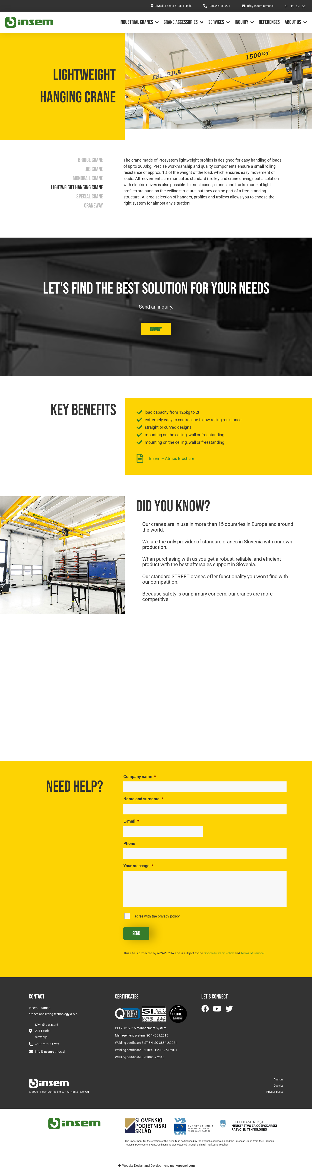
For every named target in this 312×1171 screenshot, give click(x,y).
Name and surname (143, 798)
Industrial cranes (139, 22)
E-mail (131, 821)
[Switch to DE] (304, 6)
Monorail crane (88, 178)
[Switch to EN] (298, 6)
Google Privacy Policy (219, 953)
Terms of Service (252, 953)
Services (219, 22)
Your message (138, 865)
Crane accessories (183, 22)
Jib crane (94, 169)
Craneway (93, 206)
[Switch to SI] (286, 6)
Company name (139, 776)
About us (296, 22)
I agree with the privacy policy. (156, 916)
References (269, 22)
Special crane (89, 197)
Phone (129, 843)
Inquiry (244, 22)
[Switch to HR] (292, 6)
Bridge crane (90, 160)
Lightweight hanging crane (77, 187)
